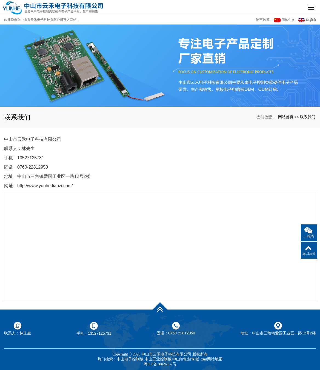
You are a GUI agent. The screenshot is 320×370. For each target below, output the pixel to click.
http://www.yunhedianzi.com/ (45, 185)
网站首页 (285, 117)
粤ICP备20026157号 (160, 364)
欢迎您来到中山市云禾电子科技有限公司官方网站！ (42, 20)
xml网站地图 (211, 359)
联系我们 (307, 117)
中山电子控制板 (130, 359)
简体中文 (284, 20)
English (307, 20)
